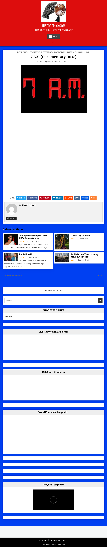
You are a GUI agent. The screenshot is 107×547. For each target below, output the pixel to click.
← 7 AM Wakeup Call (12, 275)
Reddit (68, 198)
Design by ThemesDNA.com (53, 544)
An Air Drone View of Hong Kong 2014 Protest (84, 255)
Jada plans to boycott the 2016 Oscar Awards (33, 236)
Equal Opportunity (45, 52)
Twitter (21, 198)
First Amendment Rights (63, 52)
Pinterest (45, 198)
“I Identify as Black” (81, 235)
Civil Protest (24, 52)
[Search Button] (53, 42)
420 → (101, 275)
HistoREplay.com (53, 25)
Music (75, 52)
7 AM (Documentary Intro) (53, 57)
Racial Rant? (25, 254)
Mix (93, 198)
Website (11, 218)
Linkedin (57, 198)
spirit (41, 62)
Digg (85, 198)
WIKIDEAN (8, 316)
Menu (55, 36)
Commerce (34, 52)
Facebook (32, 198)
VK (77, 198)
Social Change (83, 52)
